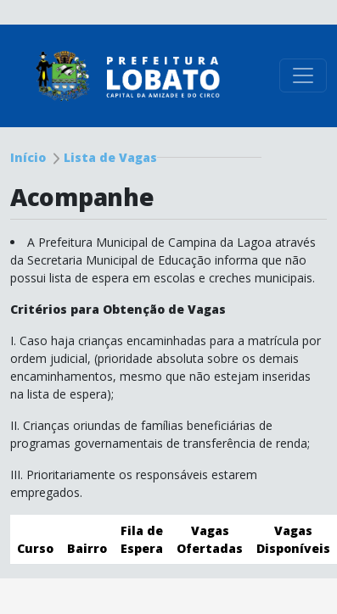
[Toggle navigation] (303, 75)
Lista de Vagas (110, 157)
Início (28, 157)
